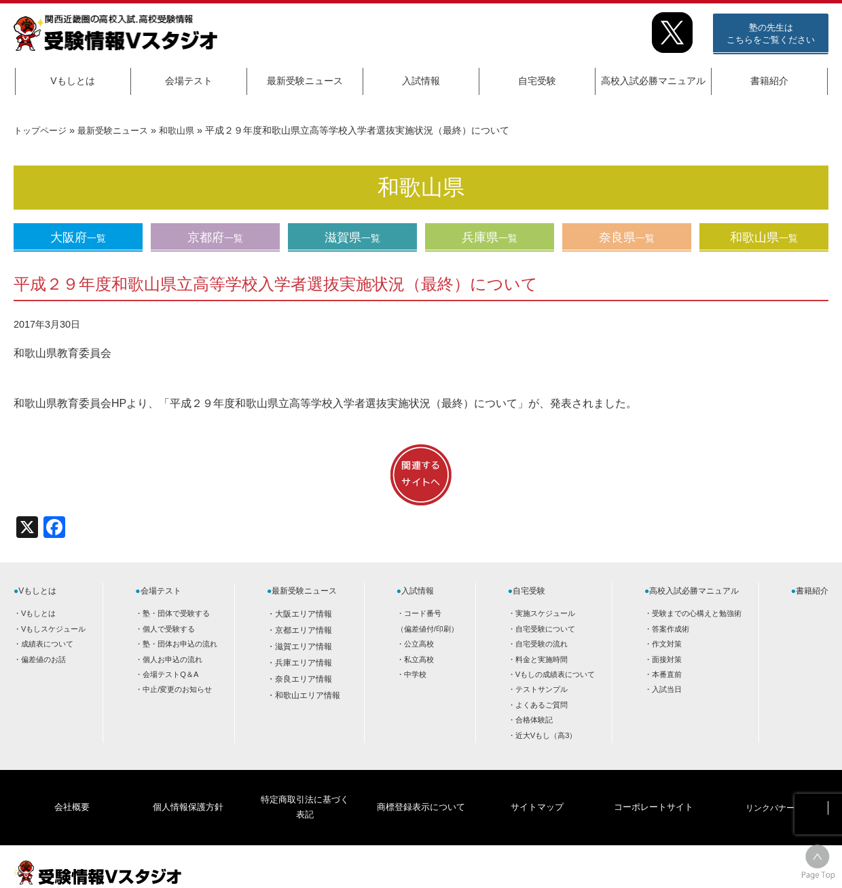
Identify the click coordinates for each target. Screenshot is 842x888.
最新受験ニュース (305, 80)
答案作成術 (670, 629)
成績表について (47, 644)
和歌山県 (187, 130)
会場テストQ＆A (170, 674)
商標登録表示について (420, 790)
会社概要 (72, 790)
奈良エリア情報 (303, 679)
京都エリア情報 (303, 630)
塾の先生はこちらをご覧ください (771, 33)
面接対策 (667, 659)
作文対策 (667, 644)
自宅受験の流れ (541, 644)
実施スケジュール (545, 613)
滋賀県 (352, 237)
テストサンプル (541, 689)
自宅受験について (545, 629)
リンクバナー (770, 790)
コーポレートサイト (653, 790)
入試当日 (667, 689)
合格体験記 (534, 720)
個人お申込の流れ (172, 659)
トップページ (42, 130)
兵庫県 (489, 237)
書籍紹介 (769, 80)
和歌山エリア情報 (307, 695)
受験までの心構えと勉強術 (697, 613)
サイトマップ (537, 790)
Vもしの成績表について (555, 674)
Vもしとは (72, 80)
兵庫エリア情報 (303, 663)
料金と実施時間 (541, 659)
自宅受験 (537, 80)
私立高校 (419, 659)
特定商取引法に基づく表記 (304, 790)
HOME (720, 865)
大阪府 (78, 237)
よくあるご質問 (541, 705)
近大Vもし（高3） (546, 735)
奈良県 (627, 237)
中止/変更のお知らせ (177, 689)
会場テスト (189, 80)
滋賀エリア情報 (303, 646)
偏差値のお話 (43, 659)
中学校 (415, 674)
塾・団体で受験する (176, 613)
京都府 (215, 237)
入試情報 (421, 80)
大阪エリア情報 (303, 614)
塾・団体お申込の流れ (180, 644)
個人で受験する (169, 629)
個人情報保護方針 (188, 790)
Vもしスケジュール (53, 629)
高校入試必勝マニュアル (653, 80)
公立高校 (419, 644)
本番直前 (667, 674)
